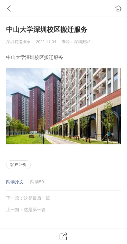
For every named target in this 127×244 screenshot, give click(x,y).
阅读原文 (15, 181)
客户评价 (18, 164)
